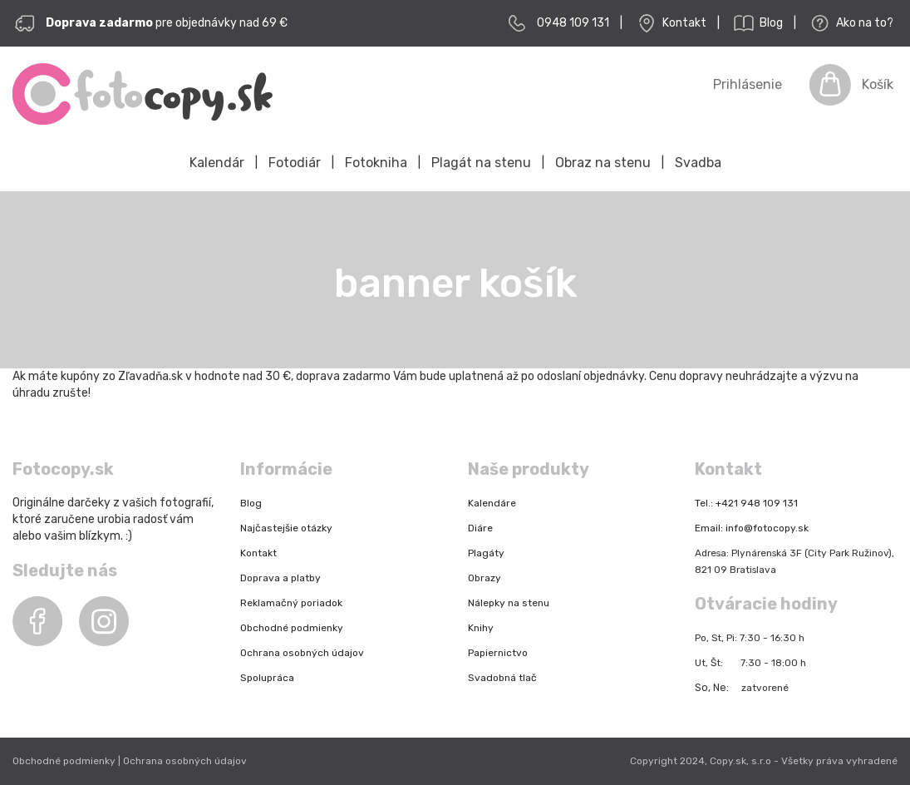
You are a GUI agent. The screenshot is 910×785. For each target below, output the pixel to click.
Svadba (698, 162)
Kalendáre (492, 503)
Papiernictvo (498, 653)
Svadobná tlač (502, 678)
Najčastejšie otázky (286, 528)
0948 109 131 (573, 23)
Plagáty (486, 553)
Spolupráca (267, 678)
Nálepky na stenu (508, 603)
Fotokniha (376, 162)
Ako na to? (850, 23)
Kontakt (669, 23)
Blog (756, 23)
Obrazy (484, 578)
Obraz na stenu (603, 162)
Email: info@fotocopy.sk (752, 528)
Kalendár (216, 162)
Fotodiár (294, 162)
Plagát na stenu (481, 162)
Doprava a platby (280, 578)
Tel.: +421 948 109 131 (746, 503)
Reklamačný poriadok (291, 603)
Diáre (480, 528)
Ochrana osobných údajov (302, 653)
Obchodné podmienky (291, 628)
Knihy (481, 628)
